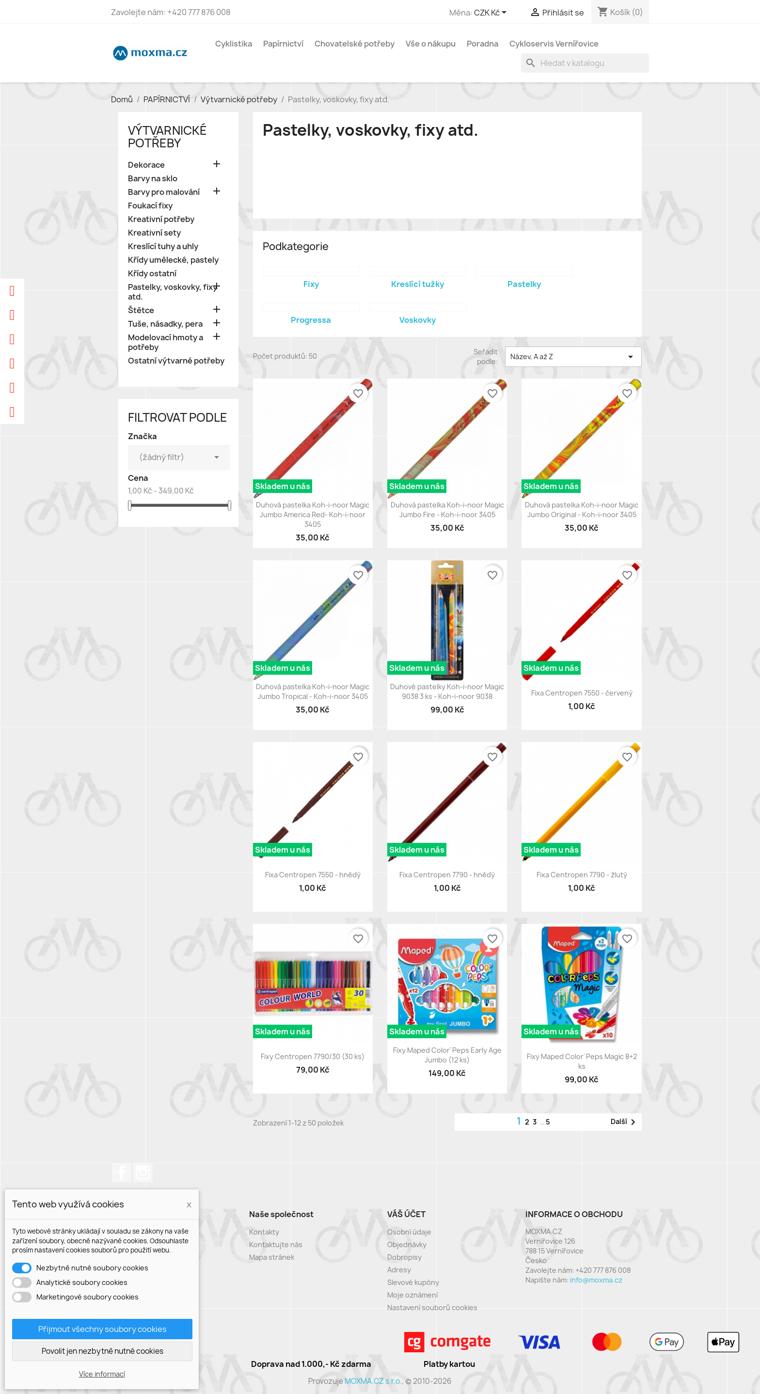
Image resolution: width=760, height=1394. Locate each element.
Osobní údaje (409, 1231)
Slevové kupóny (413, 1282)
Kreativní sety (154, 233)
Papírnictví (283, 43)
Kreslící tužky (417, 284)
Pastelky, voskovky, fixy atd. (172, 292)
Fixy (311, 284)
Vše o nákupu (431, 43)
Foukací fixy (150, 206)
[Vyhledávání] (585, 63)
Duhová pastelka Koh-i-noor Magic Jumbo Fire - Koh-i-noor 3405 (447, 509)
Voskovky (417, 320)
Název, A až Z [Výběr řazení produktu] (573, 357)
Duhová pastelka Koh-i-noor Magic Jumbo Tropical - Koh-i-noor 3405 (312, 691)
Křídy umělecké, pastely (173, 260)
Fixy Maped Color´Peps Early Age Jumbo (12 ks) (447, 1055)
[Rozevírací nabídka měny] (492, 13)
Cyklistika (233, 43)
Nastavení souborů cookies (432, 1307)
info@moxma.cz (596, 1279)
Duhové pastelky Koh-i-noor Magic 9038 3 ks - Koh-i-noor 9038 (447, 691)
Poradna (482, 43)
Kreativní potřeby (161, 219)
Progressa (311, 320)
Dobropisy (404, 1257)
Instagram (143, 1172)
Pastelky (524, 284)
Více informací (102, 1373)
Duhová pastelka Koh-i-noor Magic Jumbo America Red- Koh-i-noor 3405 (312, 514)
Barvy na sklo (152, 179)
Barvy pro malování (164, 192)
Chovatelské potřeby (355, 43)
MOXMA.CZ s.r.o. (373, 1381)
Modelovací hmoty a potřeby (165, 342)
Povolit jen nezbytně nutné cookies (102, 1351)
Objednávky (407, 1244)
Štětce (141, 310)
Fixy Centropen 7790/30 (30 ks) (312, 1056)
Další (625, 1122)
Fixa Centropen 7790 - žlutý (582, 874)
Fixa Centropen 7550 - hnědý (313, 874)
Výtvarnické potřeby (167, 136)
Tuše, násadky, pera (165, 324)
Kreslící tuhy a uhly (163, 246)
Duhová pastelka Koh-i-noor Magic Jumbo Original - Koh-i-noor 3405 (581, 509)
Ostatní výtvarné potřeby (176, 361)
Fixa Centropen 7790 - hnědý (447, 874)
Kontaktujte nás (275, 1244)
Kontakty (264, 1231)
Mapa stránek (271, 1257)
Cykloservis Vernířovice (554, 43)
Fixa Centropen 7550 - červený (582, 692)
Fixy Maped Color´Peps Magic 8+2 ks (582, 1061)
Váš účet (406, 1214)
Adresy (399, 1269)
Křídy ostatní (152, 274)
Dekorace (146, 165)
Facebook (121, 1172)
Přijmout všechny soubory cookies (102, 1329)
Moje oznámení (412, 1294)
